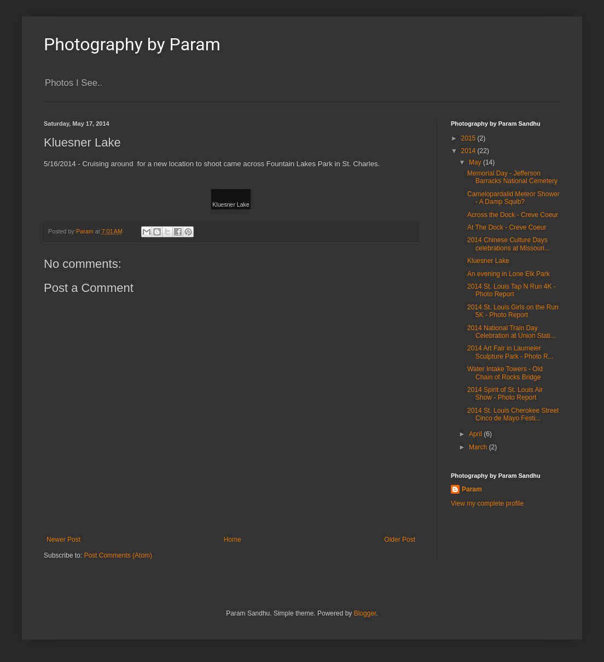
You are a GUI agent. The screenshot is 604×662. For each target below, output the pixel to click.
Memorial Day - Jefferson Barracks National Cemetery (512, 177)
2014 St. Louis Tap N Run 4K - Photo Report (511, 290)
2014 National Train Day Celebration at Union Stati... (511, 331)
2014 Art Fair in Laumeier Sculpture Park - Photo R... (510, 352)
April (476, 434)
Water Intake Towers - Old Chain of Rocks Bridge (505, 372)
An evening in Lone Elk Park (508, 274)
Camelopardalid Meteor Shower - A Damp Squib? (513, 198)
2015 (469, 138)
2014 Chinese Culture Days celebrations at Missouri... (508, 243)
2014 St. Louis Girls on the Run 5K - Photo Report (513, 311)
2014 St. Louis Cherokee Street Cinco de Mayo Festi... (513, 414)
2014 (469, 151)
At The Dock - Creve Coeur (507, 227)
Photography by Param (132, 44)
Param (472, 489)
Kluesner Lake (488, 261)
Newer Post (63, 539)
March (479, 447)
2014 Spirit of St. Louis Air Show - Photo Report (505, 393)
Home (232, 539)
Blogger (365, 613)
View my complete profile (487, 503)
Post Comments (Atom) (118, 555)
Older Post (399, 539)
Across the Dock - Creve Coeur (512, 215)
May (476, 162)
